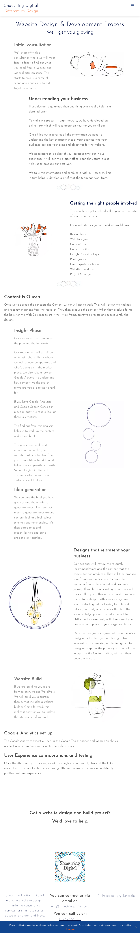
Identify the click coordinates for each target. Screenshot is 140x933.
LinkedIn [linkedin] (125, 896)
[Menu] (132, 4)
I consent (70, 929)
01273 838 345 (70, 919)
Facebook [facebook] (105, 896)
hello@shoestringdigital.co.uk (70, 906)
